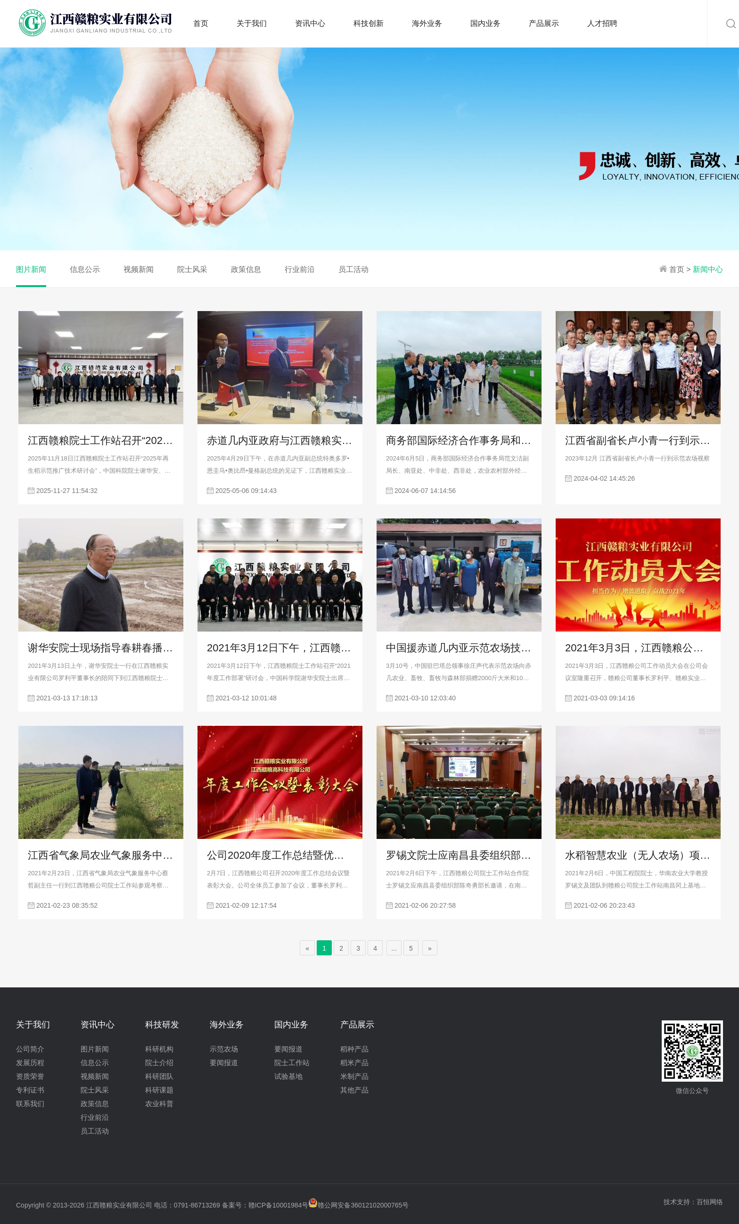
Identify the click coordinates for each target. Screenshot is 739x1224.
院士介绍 (159, 1062)
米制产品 (354, 1076)
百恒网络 (710, 1202)
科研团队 (159, 1076)
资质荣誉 (30, 1076)
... (394, 948)
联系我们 (30, 1103)
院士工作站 (292, 1062)
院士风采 (192, 269)
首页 (200, 23)
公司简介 (30, 1048)
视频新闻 (138, 269)
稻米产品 (354, 1062)
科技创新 (368, 23)
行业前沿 (300, 269)
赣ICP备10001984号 (278, 1205)
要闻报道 (224, 1062)
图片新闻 (31, 269)
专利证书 (30, 1089)
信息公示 (85, 269)
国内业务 (485, 23)
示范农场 (224, 1048)
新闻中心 (708, 269)
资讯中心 (310, 23)
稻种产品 (354, 1048)
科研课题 (159, 1089)
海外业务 (427, 23)
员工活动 (353, 269)
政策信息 (246, 269)
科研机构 (159, 1048)
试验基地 (288, 1076)
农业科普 (159, 1103)
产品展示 (544, 23)
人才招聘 (602, 23)
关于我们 (252, 23)
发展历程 (30, 1062)
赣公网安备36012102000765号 (358, 1205)
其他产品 (354, 1089)
